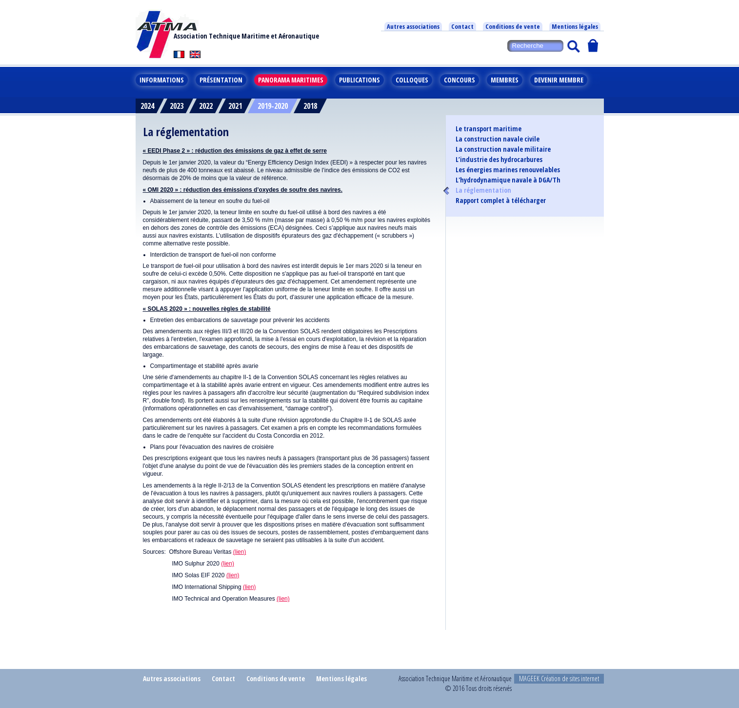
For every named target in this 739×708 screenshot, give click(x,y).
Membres (505, 79)
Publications (359, 79)
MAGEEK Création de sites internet (559, 678)
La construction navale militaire (503, 149)
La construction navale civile (497, 139)
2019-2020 (273, 106)
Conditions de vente (512, 26)
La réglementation (483, 190)
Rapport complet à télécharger (501, 200)
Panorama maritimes (290, 79)
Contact (462, 26)
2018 (310, 106)
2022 (206, 106)
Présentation (221, 79)
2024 (147, 106)
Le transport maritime (488, 129)
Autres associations (413, 26)
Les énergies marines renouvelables (508, 170)
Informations (162, 79)
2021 (235, 106)
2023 (176, 106)
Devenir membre (558, 79)
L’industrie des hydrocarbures (499, 159)
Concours (459, 79)
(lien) (239, 551)
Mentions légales (575, 26)
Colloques (412, 79)
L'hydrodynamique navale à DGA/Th (508, 180)
